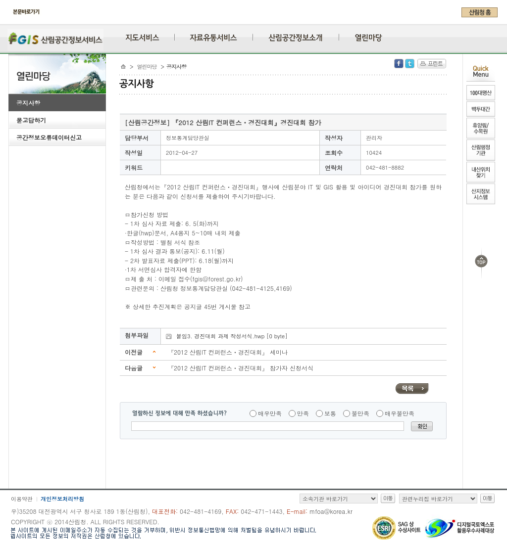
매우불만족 (399, 413)
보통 (330, 413)
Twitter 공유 (409, 63)
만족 (303, 413)
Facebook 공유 (399, 63)
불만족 (360, 413)
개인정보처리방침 (62, 498)
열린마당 (147, 66)
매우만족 (270, 413)
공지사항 (28, 102)
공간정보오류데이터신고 (49, 137)
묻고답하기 (31, 120)
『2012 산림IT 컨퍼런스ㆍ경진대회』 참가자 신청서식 (240, 368)
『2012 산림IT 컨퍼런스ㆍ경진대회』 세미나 (228, 352)
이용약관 (22, 498)
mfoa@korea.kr (331, 511)
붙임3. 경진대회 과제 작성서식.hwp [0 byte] (232, 336)
